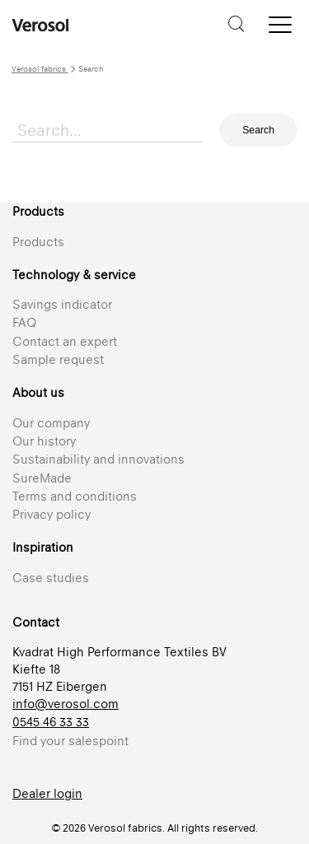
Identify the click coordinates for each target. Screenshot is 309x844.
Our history (44, 441)
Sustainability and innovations (98, 459)
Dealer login (47, 793)
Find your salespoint (70, 741)
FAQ (24, 322)
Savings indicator (62, 304)
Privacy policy (51, 514)
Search (258, 130)
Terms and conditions (74, 496)
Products (38, 242)
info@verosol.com (65, 704)
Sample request (58, 359)
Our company (51, 423)
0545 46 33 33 (50, 722)
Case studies (50, 578)
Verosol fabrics (40, 68)
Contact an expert (64, 341)
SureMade (42, 478)
